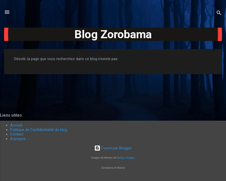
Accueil (16, 125)
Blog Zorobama (113, 34)
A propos (17, 139)
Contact (16, 134)
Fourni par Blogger (113, 148)
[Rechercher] (219, 13)
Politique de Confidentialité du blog (38, 129)
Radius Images (126, 157)
